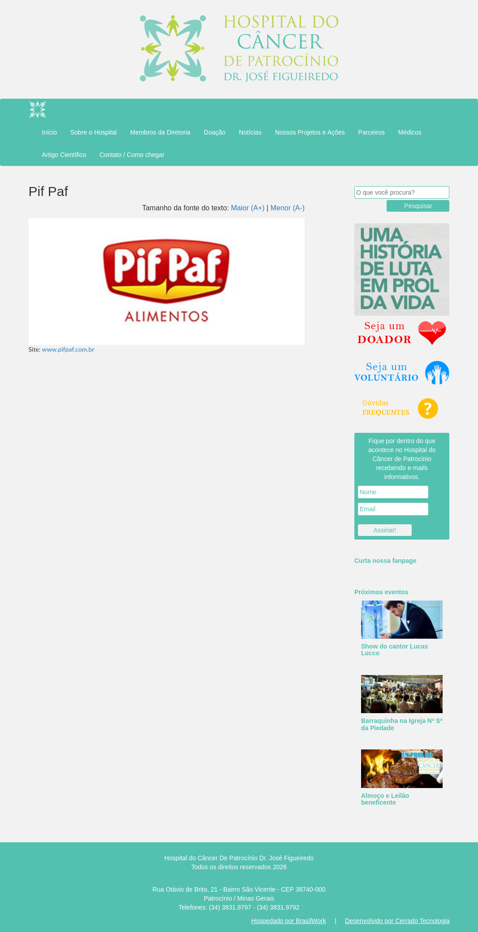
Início (49, 132)
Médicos (410, 132)
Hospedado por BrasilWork (288, 920)
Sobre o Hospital (93, 132)
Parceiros (371, 132)
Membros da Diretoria (160, 132)
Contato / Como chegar (131, 154)
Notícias (250, 132)
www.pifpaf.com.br (68, 349)
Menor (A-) (288, 208)
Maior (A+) (248, 208)
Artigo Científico (64, 154)
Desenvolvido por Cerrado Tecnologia (397, 920)
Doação (214, 132)
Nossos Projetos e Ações (310, 132)
